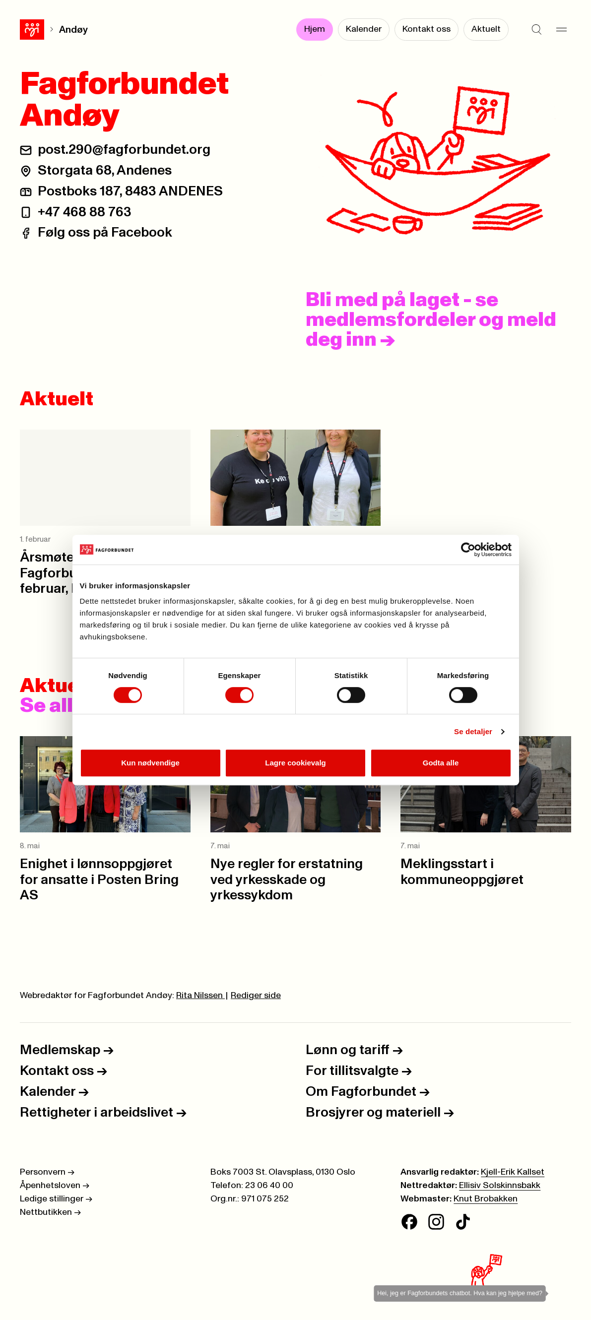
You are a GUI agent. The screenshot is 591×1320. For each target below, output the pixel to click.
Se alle (62, 706)
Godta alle (441, 762)
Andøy (49, 30)
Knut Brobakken (486, 1198)
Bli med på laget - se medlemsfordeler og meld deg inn (431, 320)
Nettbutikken (50, 1212)
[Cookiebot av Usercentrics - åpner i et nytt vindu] (468, 549)
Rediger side (256, 995)
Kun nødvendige (150, 762)
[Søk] (536, 30)
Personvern (47, 1172)
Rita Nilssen (200, 995)
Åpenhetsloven (54, 1185)
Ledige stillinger (56, 1198)
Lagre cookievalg (295, 762)
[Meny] (561, 30)
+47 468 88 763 (84, 212)
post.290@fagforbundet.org (124, 150)
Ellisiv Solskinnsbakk (499, 1185)
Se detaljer (473, 731)
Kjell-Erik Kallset (512, 1172)
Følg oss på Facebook (105, 233)
